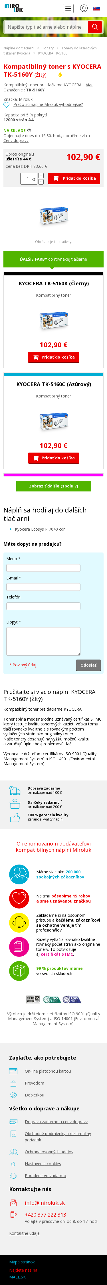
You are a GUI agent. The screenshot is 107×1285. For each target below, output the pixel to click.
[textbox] (46, 27)
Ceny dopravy (16, 140)
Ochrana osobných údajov (49, 1151)
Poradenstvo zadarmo (45, 1175)
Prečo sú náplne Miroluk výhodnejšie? (48, 104)
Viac (89, 84)
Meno (11, 558)
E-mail (12, 578)
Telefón (13, 597)
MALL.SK (17, 1277)
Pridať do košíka (74, 178)
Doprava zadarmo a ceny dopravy (56, 1121)
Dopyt (12, 622)
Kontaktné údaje (24, 1233)
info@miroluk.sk (45, 1202)
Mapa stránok (22, 1262)
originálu (26, 154)
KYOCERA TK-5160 (52, 53)
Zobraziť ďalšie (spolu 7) (53, 486)
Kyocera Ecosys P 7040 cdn (40, 529)
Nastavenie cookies (43, 1163)
